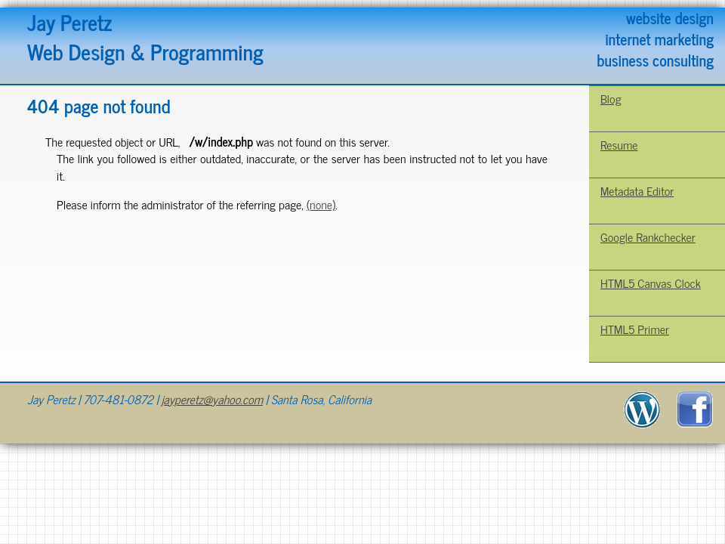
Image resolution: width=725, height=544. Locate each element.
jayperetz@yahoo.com (212, 399)
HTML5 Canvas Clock (650, 282)
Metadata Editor (637, 190)
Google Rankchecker (648, 236)
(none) (321, 204)
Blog (611, 98)
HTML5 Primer (634, 328)
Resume (619, 144)
